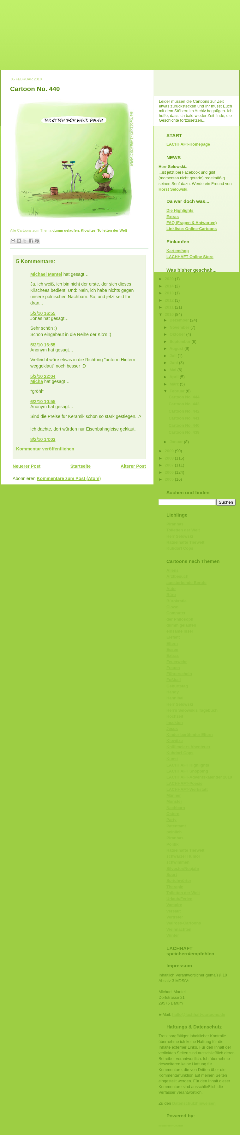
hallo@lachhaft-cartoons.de (198, 1014)
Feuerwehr (176, 661)
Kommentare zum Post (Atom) (69, 478)
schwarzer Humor (183, 856)
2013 (170, 293)
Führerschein (179, 673)
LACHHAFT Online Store (189, 256)
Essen (172, 649)
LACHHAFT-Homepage (188, 144)
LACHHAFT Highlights (187, 765)
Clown (172, 607)
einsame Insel (179, 631)
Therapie (174, 886)
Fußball (173, 679)
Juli (174, 355)
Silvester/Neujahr (182, 868)
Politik (172, 844)
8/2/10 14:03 (43, 439)
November (180, 327)
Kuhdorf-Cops (180, 752)
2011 (170, 307)
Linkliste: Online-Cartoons (191, 228)
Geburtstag (177, 686)
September (180, 341)
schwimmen (177, 862)
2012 (170, 300)
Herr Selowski (179, 536)
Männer (173, 795)
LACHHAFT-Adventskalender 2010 (199, 777)
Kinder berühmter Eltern (189, 734)
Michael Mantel (46, 274)
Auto (171, 588)
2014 (170, 286)
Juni (174, 362)
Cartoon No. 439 (184, 432)
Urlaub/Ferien (179, 898)
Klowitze (88, 230)
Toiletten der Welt (112, 230)
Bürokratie (176, 601)
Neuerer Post (26, 466)
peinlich (174, 832)
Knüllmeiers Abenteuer (188, 746)
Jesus (172, 728)
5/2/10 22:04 (43, 376)
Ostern (172, 813)
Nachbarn (175, 807)
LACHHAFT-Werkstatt (187, 789)
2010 (170, 314)
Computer (175, 613)
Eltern (172, 643)
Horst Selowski (173, 189)
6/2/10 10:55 (43, 401)
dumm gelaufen (65, 230)
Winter (172, 935)
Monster (174, 801)
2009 (170, 451)
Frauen (173, 667)
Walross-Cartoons (183, 923)
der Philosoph (179, 619)
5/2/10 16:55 (43, 313)
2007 (170, 465)
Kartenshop (177, 250)
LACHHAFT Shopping (187, 771)
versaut (173, 911)
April (175, 376)
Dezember (180, 320)
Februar (178, 391)
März (175, 384)
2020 (170, 278)
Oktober (178, 334)
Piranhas (174, 524)
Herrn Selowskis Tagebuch (192, 710)
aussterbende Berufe (186, 582)
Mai (173, 370)
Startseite (80, 466)
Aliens (172, 570)
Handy (172, 692)
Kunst (172, 758)
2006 (170, 472)
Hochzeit (174, 716)
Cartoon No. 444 (184, 397)
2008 (170, 458)
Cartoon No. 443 (184, 404)
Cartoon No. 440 (35, 88)
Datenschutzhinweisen (193, 1103)
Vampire (174, 904)
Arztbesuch (177, 576)
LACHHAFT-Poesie (184, 783)
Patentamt (176, 826)
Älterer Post (133, 466)
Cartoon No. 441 (184, 418)
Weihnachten (178, 929)
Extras (172, 216)
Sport (171, 874)
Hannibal (174, 698)
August (177, 348)
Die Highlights (180, 210)
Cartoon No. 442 (184, 411)
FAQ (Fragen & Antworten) (191, 222)
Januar (177, 441)
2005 (170, 479)
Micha (36, 381)
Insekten (174, 722)
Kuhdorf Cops (179, 548)
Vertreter (174, 917)
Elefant (173, 637)
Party (171, 819)
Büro (171, 594)
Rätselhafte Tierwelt (185, 542)
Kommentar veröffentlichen (45, 448)
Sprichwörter (178, 880)
